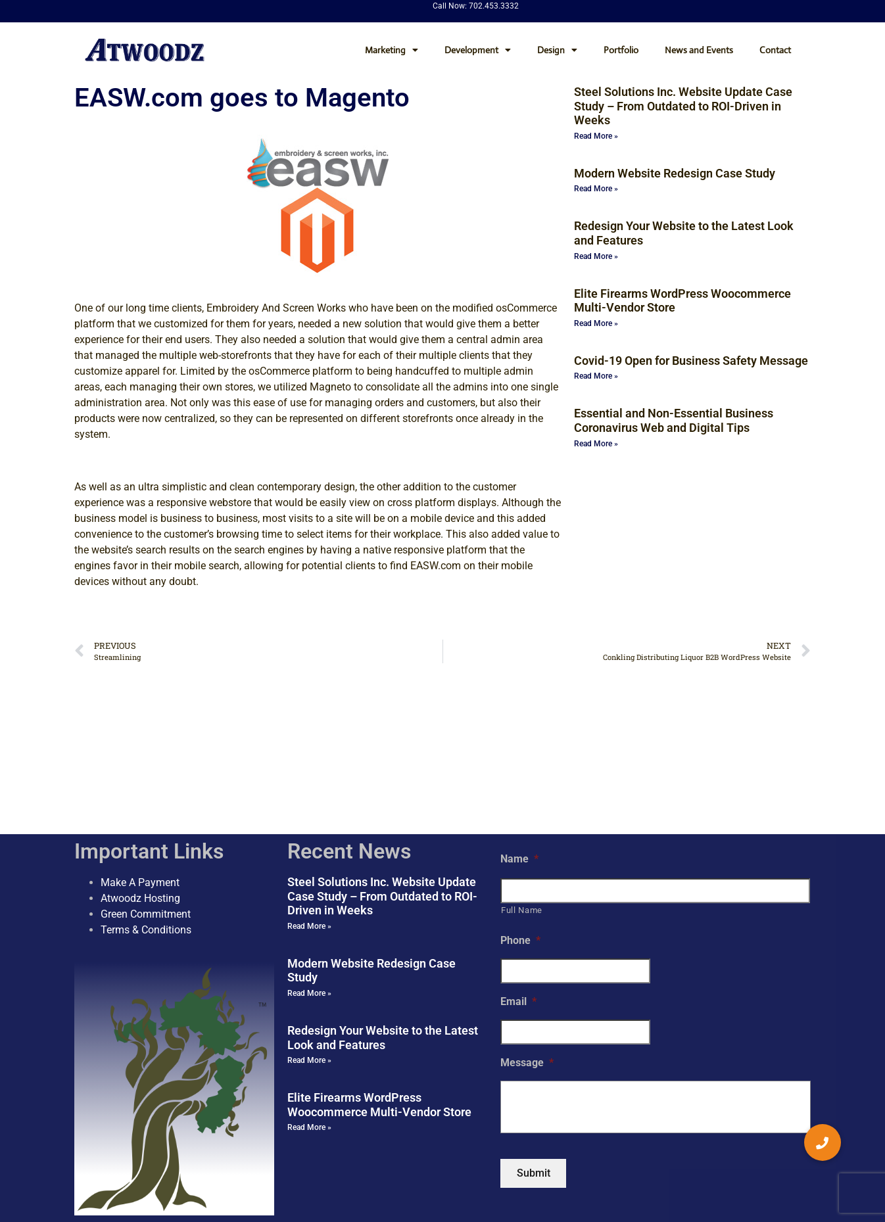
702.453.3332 (494, 6)
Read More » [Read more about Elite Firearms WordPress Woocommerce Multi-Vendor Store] (596, 323)
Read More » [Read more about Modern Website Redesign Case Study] (596, 188)
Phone (520, 828)
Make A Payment (140, 769)
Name (519, 746)
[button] (822, 1142)
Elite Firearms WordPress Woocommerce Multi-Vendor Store (379, 992)
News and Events (699, 50)
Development (477, 50)
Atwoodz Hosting (140, 785)
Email (518, 889)
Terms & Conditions (146, 817)
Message (527, 949)
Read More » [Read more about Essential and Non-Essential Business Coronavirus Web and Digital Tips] (596, 443)
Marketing (391, 50)
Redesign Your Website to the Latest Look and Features (382, 924)
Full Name (521, 797)
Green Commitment (146, 801)
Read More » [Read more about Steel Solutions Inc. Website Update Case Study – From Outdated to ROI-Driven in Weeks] (596, 136)
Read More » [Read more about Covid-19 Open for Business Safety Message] (596, 376)
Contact (775, 50)
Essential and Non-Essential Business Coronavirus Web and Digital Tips (673, 420)
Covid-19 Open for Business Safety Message (691, 360)
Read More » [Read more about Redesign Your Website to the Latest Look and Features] (596, 256)
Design (557, 50)
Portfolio (621, 50)
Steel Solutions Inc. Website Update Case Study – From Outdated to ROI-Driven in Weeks (683, 106)
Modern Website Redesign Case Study (674, 173)
